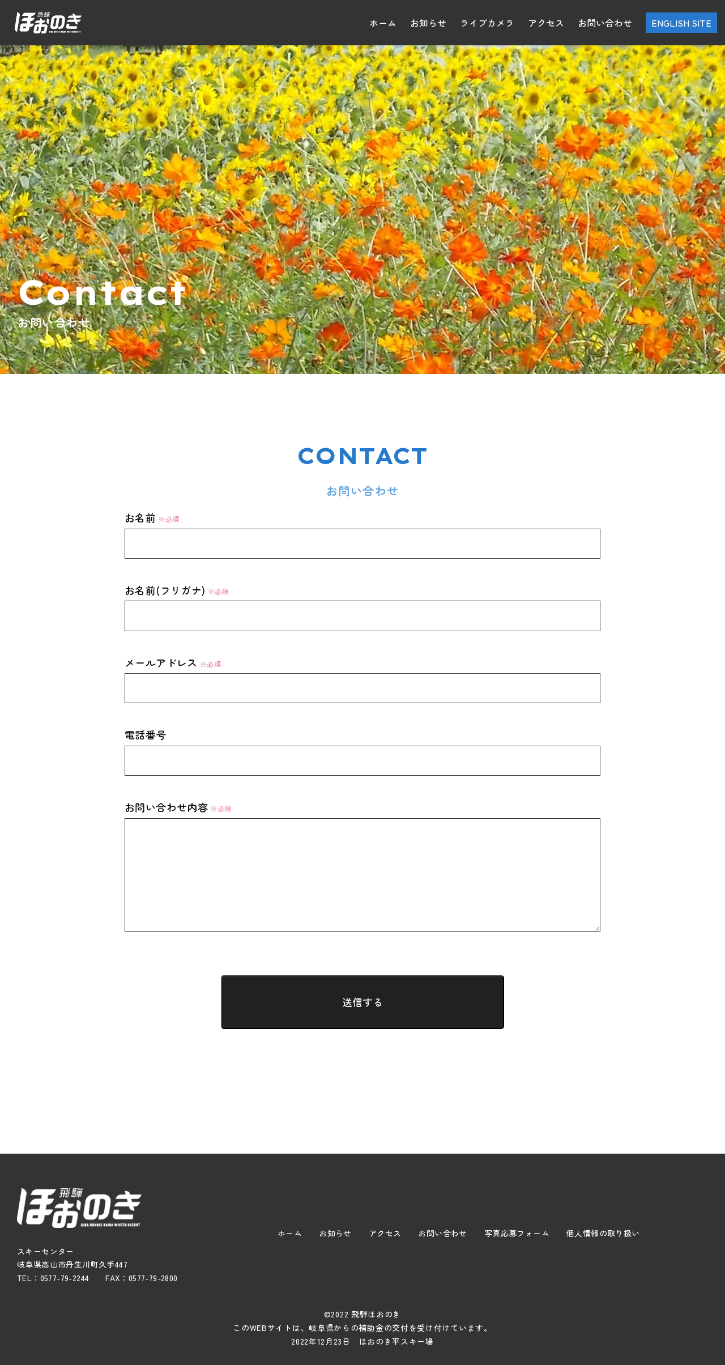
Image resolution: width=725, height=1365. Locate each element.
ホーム (382, 22)
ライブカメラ (487, 22)
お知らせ (428, 22)
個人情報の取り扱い (603, 1233)
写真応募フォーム (516, 1233)
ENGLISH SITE (681, 22)
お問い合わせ (605, 22)
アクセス (546, 22)
